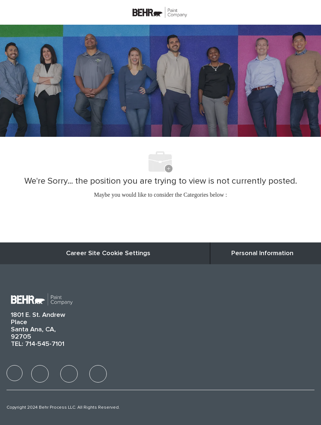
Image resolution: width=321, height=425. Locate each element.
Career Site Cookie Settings (108, 253)
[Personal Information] (262, 253)
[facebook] (15, 373)
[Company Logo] (160, 12)
